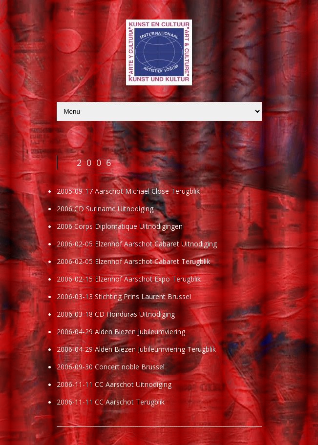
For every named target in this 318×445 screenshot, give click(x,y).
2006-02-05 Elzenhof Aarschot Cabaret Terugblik (133, 261)
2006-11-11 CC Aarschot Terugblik (111, 401)
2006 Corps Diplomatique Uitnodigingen (120, 226)
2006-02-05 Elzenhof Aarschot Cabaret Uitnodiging (137, 243)
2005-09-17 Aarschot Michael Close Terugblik (128, 191)
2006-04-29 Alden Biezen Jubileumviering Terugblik (136, 349)
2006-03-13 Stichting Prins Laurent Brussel (124, 296)
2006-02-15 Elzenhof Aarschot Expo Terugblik (129, 278)
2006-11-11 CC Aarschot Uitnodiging (114, 384)
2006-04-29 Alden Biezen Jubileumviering (121, 331)
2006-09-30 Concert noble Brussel (111, 366)
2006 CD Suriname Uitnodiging (105, 208)
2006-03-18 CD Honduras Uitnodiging (116, 314)
